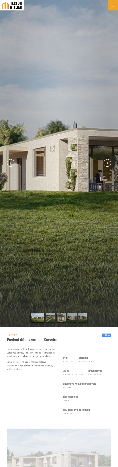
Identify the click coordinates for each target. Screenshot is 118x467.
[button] (10, 163)
